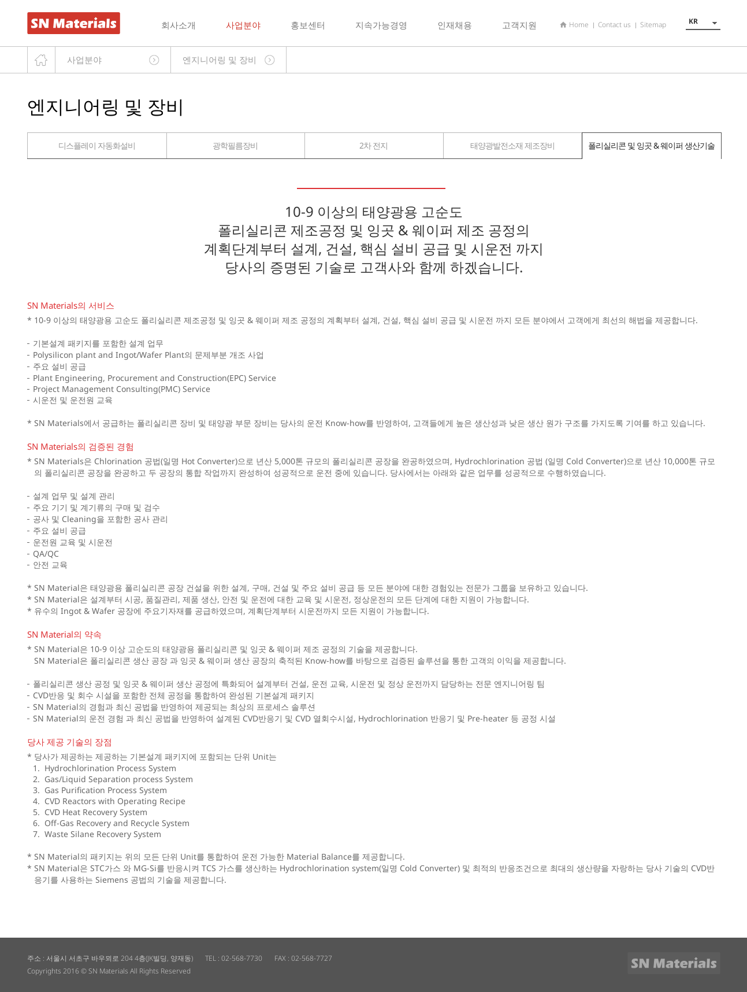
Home (579, 24)
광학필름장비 (235, 145)
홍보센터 (308, 25)
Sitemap (653, 24)
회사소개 (178, 25)
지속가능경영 (381, 25)
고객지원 (519, 25)
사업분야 (243, 25)
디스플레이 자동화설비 (96, 145)
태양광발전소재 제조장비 (512, 145)
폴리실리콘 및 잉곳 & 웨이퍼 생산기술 (651, 145)
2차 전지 (373, 145)
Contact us (614, 24)
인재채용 (454, 25)
